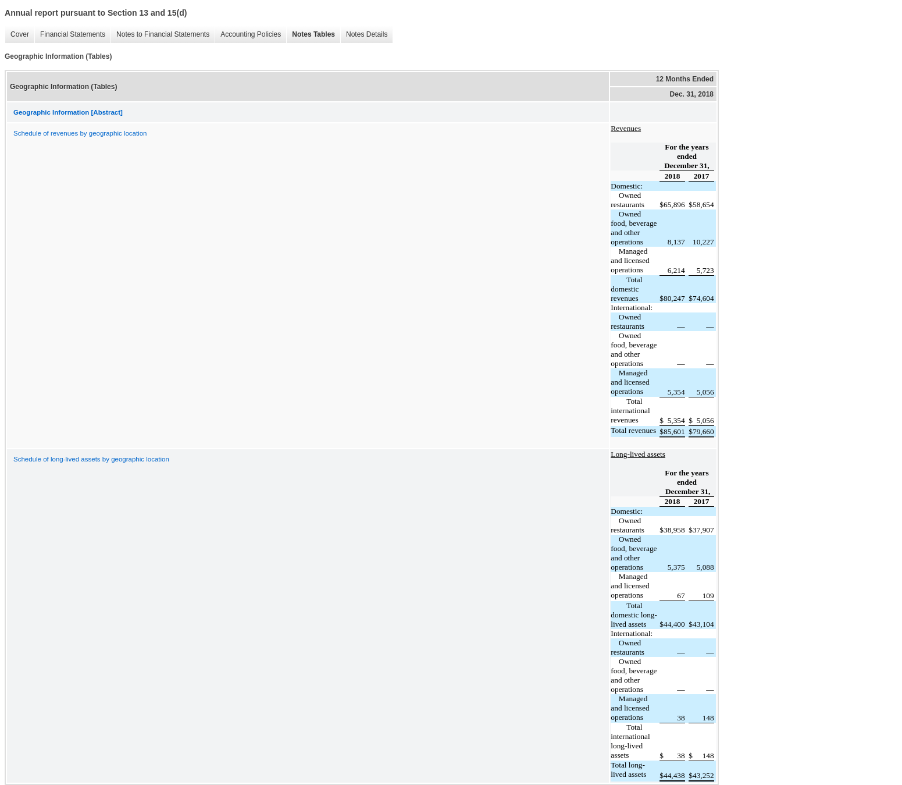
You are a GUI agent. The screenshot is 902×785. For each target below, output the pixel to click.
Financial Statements (69, 34)
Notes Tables (310, 34)
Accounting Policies (248, 34)
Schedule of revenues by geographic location (80, 133)
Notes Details (363, 34)
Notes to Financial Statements (159, 34)
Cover (17, 34)
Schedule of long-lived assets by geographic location (91, 459)
